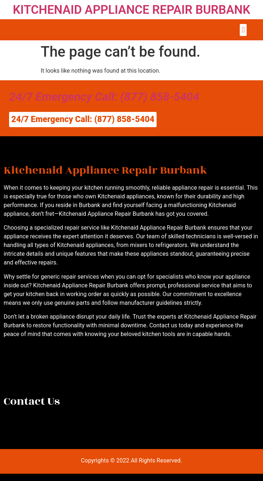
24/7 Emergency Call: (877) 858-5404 (104, 97)
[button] (243, 30)
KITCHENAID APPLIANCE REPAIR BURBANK (131, 10)
